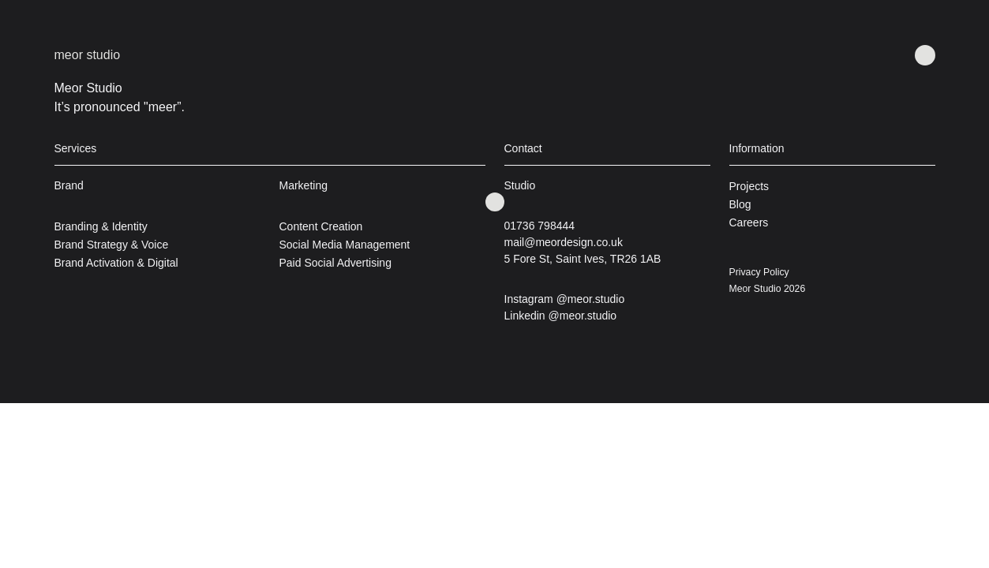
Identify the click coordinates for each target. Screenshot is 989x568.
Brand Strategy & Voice (111, 244)
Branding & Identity (101, 226)
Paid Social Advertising (335, 262)
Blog (740, 204)
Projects (749, 186)
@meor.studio (590, 299)
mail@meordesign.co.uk (563, 242)
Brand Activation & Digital (116, 262)
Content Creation (321, 226)
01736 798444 (539, 225)
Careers (749, 222)
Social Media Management (344, 244)
